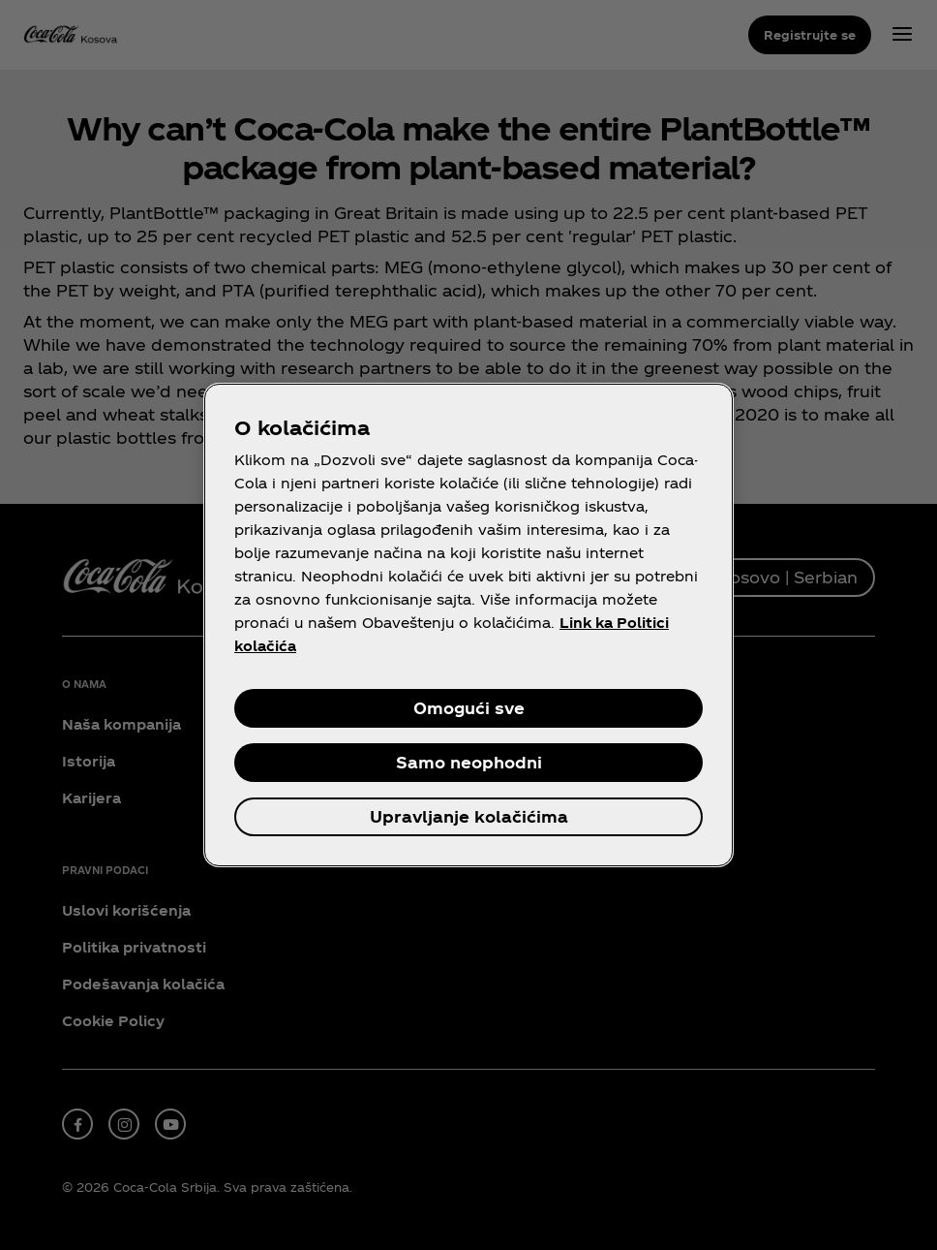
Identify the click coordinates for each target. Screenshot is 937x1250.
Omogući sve (469, 708)
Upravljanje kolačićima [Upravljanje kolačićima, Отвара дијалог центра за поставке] (469, 816)
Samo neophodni (469, 762)
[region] (468, 625)
